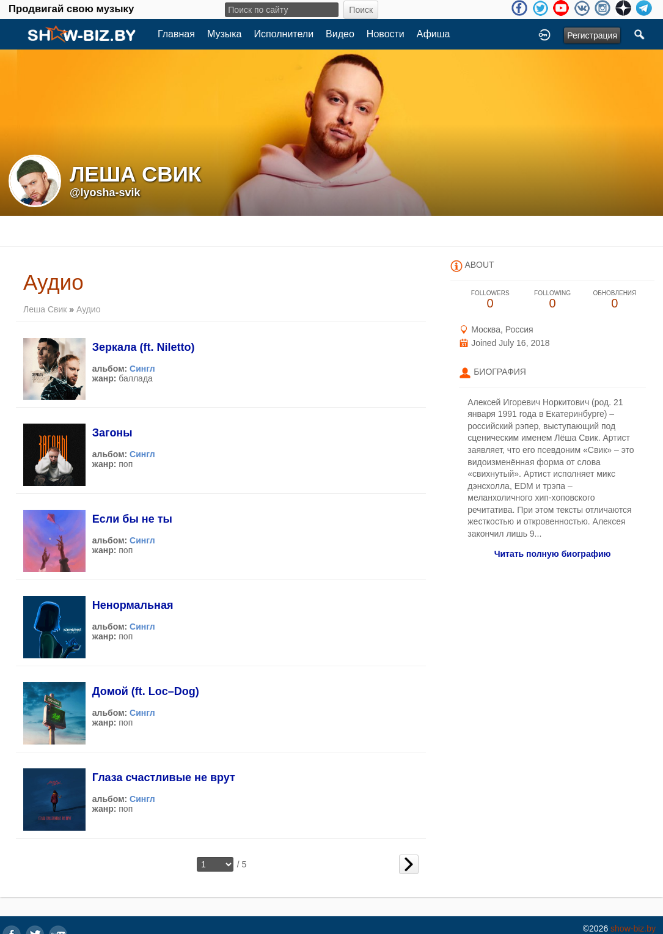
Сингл (142, 368)
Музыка (224, 34)
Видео (340, 34)
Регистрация (592, 35)
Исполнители (284, 34)
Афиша (433, 34)
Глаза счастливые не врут (163, 777)
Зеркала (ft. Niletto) (143, 347)
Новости (386, 34)
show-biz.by (633, 928)
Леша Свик (45, 309)
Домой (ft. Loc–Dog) (145, 691)
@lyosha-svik (105, 192)
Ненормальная (133, 605)
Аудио (88, 309)
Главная (176, 34)
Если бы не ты (132, 519)
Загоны (112, 433)
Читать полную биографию (552, 554)
